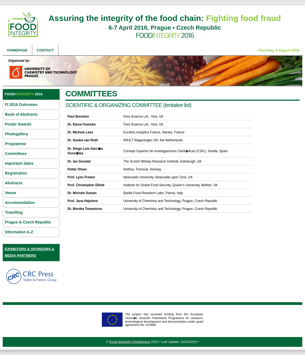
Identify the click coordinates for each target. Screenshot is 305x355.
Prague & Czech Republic (28, 222)
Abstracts (14, 183)
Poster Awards (18, 124)
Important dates (19, 163)
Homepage (17, 50)
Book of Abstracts (21, 114)
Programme (15, 144)
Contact (45, 50)
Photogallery (16, 134)
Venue (10, 193)
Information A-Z (19, 232)
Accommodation (20, 202)
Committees (16, 153)
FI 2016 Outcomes (21, 104)
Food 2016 (165, 35)
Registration (16, 173)
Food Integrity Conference (129, 342)
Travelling (14, 212)
